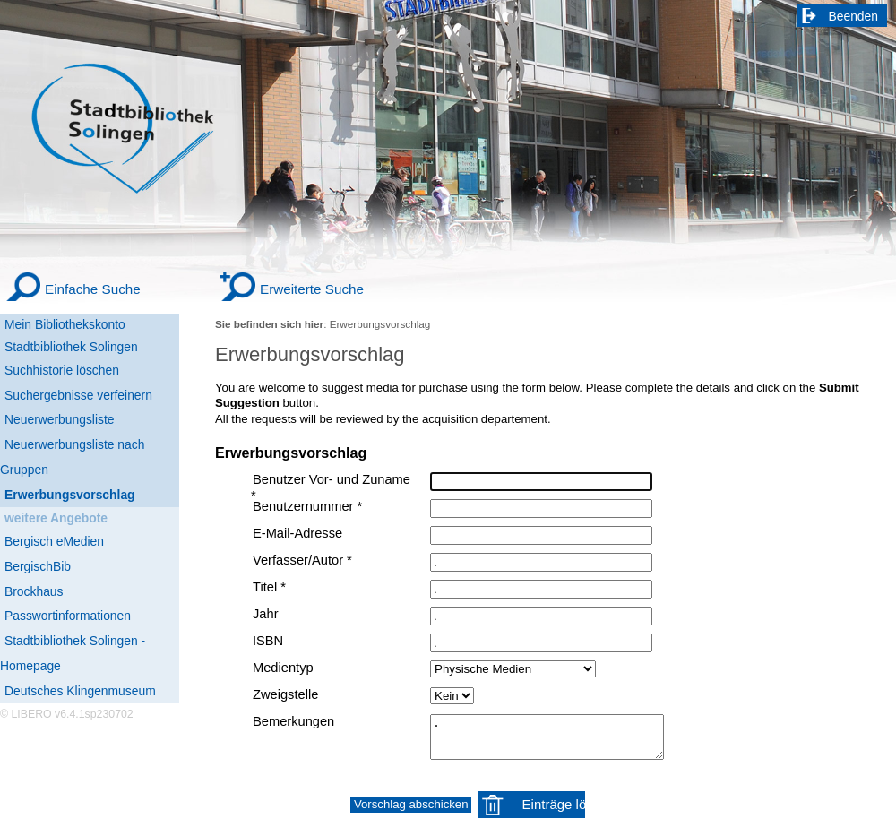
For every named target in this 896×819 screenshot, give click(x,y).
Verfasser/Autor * (302, 560)
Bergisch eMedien (54, 541)
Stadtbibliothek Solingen (71, 347)
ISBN (268, 641)
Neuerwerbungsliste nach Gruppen (72, 457)
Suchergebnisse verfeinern (78, 395)
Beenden (854, 16)
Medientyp (283, 667)
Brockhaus (33, 591)
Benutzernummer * (307, 506)
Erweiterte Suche (312, 289)
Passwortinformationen (67, 615)
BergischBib (37, 566)
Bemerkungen (293, 721)
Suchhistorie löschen (61, 370)
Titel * (269, 587)
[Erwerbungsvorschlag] (89, 495)
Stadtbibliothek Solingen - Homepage (72, 653)
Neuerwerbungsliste (59, 419)
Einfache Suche (93, 289)
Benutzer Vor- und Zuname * (330, 487)
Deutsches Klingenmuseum (80, 691)
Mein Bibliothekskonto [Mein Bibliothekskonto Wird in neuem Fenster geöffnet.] (64, 324)
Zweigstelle (285, 694)
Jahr (266, 614)
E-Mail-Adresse (297, 533)
